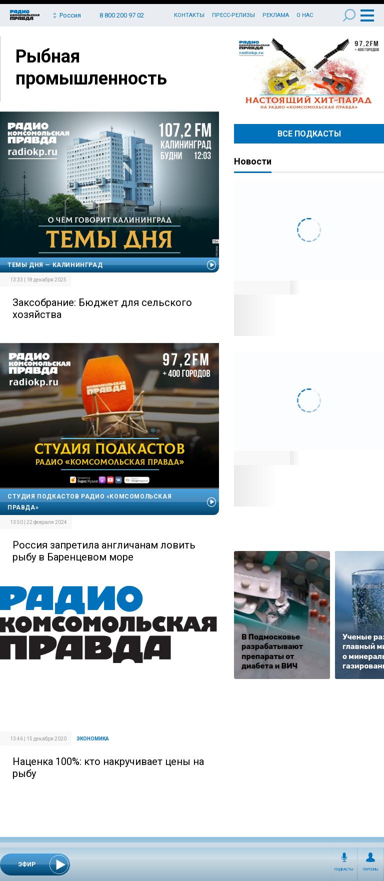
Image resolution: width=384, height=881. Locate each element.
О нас (304, 15)
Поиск (349, 15)
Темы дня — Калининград (55, 265)
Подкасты (344, 870)
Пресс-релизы (233, 15)
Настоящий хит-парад (309, 74)
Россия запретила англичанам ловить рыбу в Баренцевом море (104, 551)
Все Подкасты (309, 133)
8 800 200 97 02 (122, 15)
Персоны (370, 870)
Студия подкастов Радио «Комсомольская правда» (90, 502)
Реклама (275, 15)
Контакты (189, 15)
